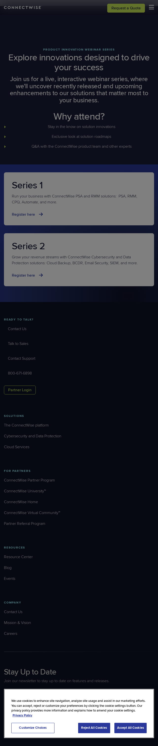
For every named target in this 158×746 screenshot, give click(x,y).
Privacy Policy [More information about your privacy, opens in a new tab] (22, 715)
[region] (79, 713)
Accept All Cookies (130, 728)
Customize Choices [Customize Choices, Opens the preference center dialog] (33, 728)
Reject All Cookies (94, 728)
